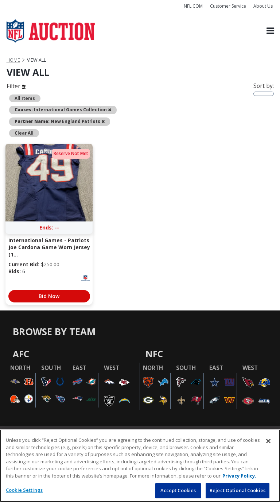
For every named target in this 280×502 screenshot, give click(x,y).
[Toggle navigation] (270, 31)
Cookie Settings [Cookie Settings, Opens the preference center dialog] (24, 490)
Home (13, 60)
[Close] (268, 441)
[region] (140, 465)
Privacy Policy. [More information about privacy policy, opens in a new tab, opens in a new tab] (239, 475)
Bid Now (49, 296)
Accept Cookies (178, 490)
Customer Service (228, 6)
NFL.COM (193, 6)
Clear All (24, 133)
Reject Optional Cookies (237, 490)
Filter (16, 86)
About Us (263, 6)
